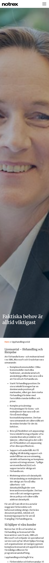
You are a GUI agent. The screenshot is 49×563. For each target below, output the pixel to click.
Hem (7, 342)
